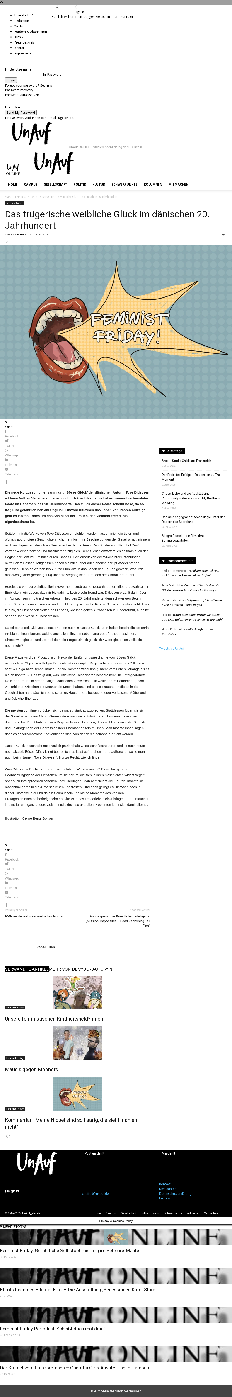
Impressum (167, 1198)
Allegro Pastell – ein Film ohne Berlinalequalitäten (183, 538)
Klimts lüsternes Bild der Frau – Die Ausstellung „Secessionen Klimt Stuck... (79, 1289)
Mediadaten (167, 1189)
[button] (57, 7)
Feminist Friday (24, 197)
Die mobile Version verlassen (116, 1391)
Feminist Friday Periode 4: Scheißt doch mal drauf (52, 1328)
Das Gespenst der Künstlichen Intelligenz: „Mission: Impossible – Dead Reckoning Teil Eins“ (118, 921)
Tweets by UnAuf (171, 648)
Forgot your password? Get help (28, 85)
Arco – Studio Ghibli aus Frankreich (186, 461)
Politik (80, 184)
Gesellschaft (55, 184)
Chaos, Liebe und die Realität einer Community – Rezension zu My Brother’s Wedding (191, 498)
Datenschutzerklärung (175, 1193)
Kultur (98, 184)
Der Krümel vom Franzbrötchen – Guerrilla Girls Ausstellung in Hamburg (75, 1368)
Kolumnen (153, 184)
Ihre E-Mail (13, 107)
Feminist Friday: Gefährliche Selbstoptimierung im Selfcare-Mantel (70, 1250)
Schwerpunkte (124, 184)
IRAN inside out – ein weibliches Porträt (34, 916)
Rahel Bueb (18, 234)
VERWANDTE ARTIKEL (27, 969)
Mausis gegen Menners (31, 1069)
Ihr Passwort (51, 74)
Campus (30, 184)
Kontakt (165, 1184)
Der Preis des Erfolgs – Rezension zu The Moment (191, 477)
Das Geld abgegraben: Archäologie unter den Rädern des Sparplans (193, 519)
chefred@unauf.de (95, 1193)
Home (13, 184)
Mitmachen (178, 184)
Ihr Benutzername (18, 69)
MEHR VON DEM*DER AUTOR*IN (80, 969)
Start (8, 197)
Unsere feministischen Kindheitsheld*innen (54, 1019)
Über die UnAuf (25, 15)
